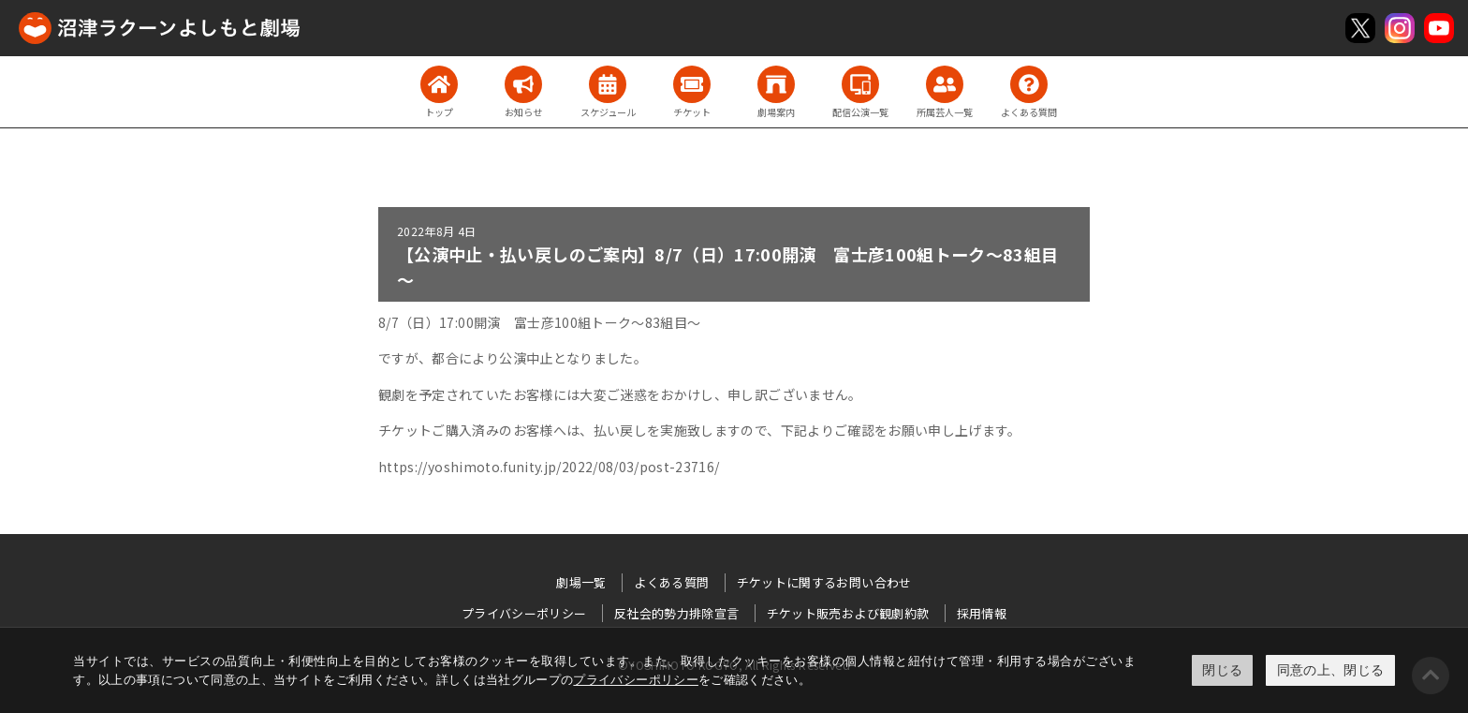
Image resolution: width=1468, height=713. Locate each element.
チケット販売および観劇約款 (848, 613)
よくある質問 (671, 582)
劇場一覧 (581, 582)
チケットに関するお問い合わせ (824, 582)
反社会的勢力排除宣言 (677, 613)
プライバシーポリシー (635, 680)
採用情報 (981, 613)
